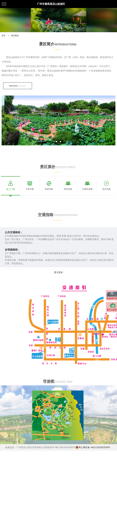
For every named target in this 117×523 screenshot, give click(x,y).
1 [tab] (56, 28)
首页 (3, 35)
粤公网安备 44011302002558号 (92, 447)
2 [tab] (61, 28)
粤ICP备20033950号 (65, 447)
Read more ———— (17, 86)
